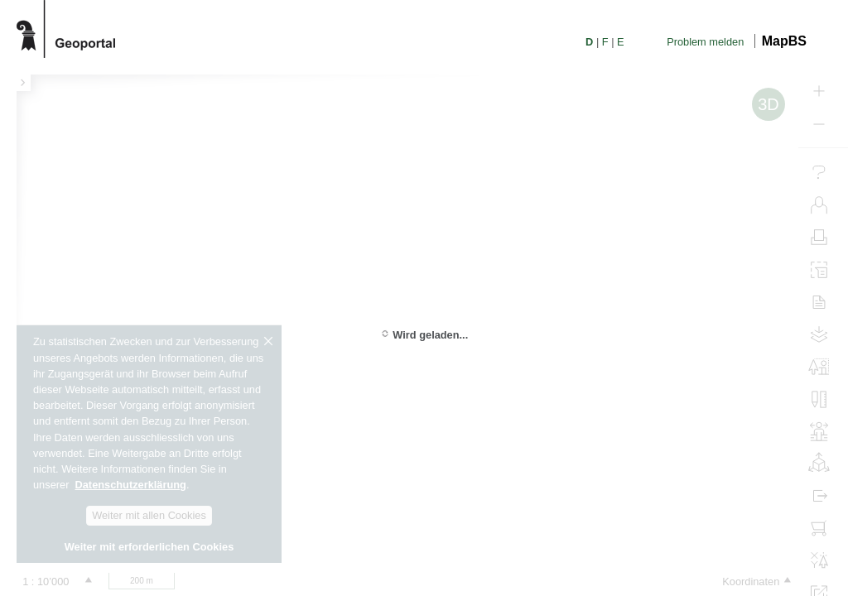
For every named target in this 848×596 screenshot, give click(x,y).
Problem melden (705, 42)
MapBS (784, 41)
